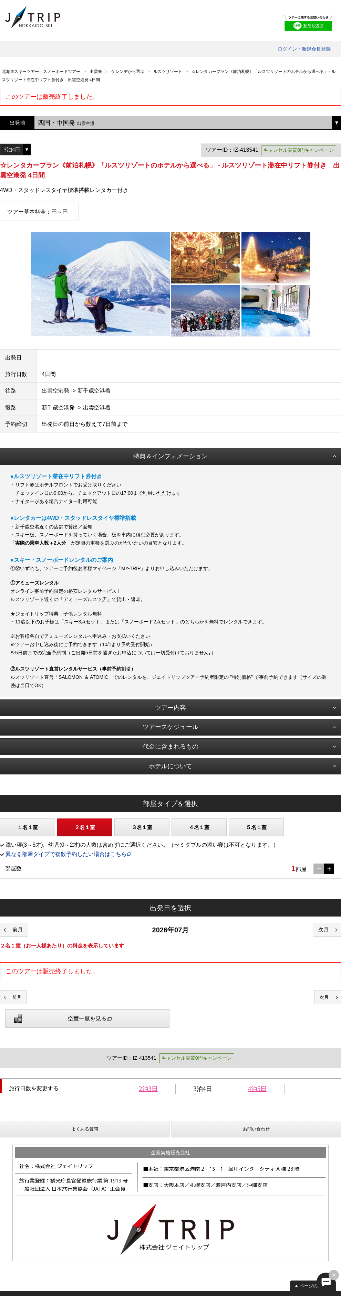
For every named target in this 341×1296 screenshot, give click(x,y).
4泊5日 (257, 1088)
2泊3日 (148, 1088)
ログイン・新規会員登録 (304, 49)
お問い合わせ (256, 1129)
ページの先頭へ (315, 1285)
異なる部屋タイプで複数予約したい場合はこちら (66, 854)
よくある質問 (84, 1129)
